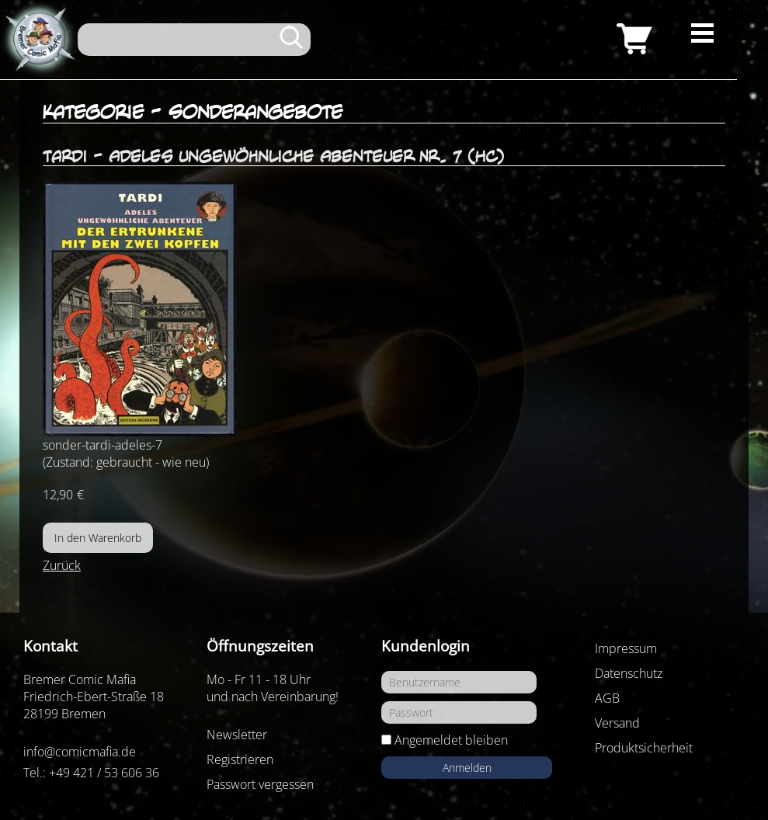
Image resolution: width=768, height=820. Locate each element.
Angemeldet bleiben (451, 740)
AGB (607, 698)
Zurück (62, 565)
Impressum (626, 648)
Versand (617, 722)
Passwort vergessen (260, 784)
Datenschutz (628, 673)
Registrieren (240, 759)
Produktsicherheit (644, 747)
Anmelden (467, 767)
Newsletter (237, 734)
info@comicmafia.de (79, 751)
